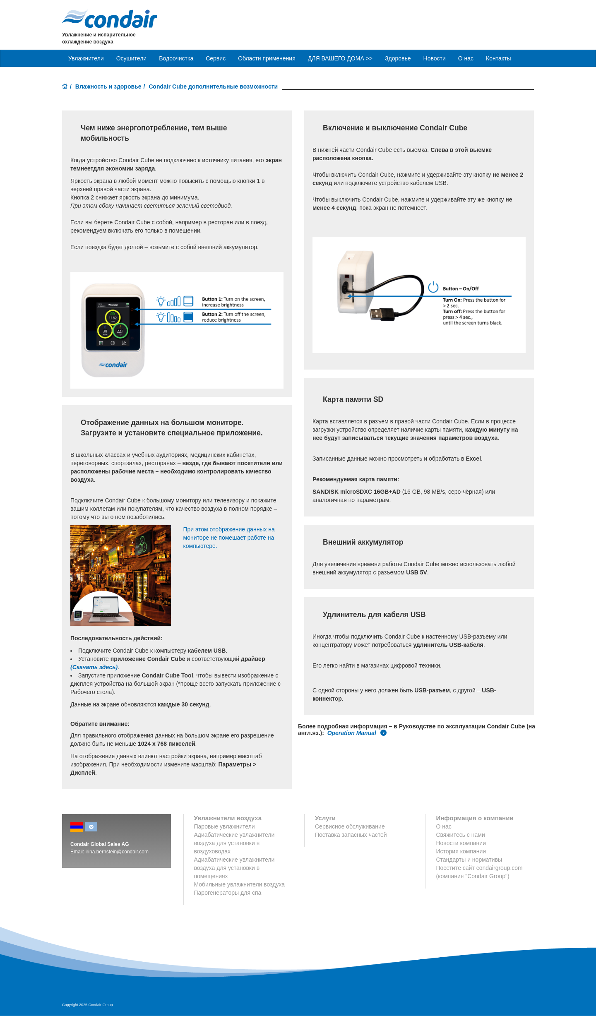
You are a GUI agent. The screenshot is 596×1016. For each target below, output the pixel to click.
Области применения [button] (267, 58)
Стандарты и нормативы (469, 859)
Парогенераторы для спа (228, 892)
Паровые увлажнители (224, 826)
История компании (461, 851)
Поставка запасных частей (351, 834)
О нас (465, 58)
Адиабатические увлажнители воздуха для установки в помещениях (234, 867)
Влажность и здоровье (108, 86)
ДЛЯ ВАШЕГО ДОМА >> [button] (340, 58)
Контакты (498, 58)
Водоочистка (176, 58)
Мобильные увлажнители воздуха (239, 884)
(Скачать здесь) (94, 667)
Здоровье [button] (398, 58)
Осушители (131, 58)
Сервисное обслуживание (350, 826)
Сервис (216, 58)
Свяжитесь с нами (460, 834)
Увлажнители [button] (86, 58)
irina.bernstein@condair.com (117, 852)
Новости (434, 58)
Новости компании (461, 843)
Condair (109, 18)
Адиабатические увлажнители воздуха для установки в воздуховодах (234, 843)
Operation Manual (357, 733)
